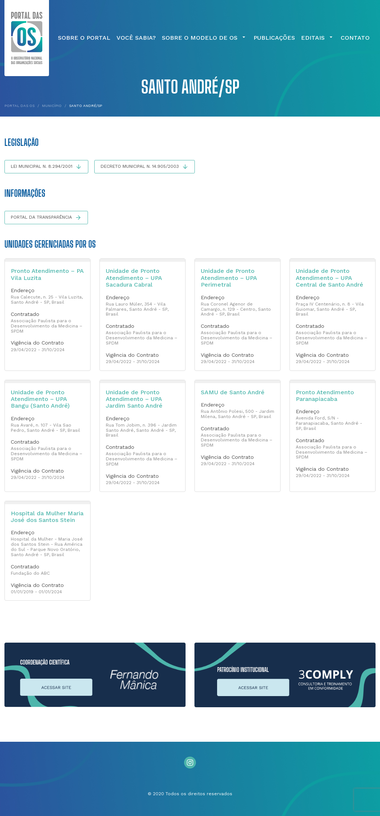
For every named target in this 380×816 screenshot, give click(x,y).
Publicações (274, 38)
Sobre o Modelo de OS (204, 38)
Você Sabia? (136, 38)
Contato (355, 38)
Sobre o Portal (84, 38)
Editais (317, 38)
